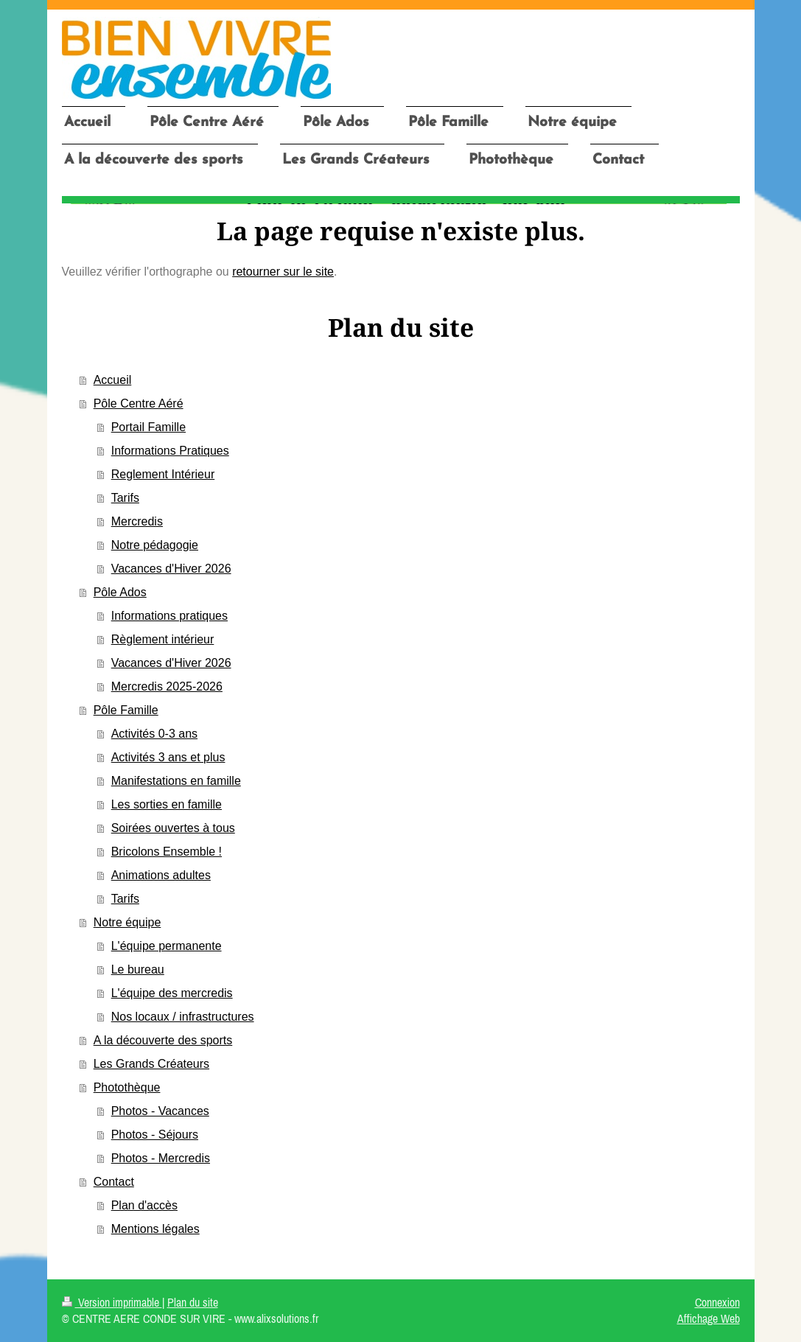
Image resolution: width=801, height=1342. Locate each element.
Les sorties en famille (166, 804)
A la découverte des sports (163, 1040)
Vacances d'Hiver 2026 (171, 568)
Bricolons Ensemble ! (166, 851)
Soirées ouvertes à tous (173, 828)
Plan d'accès (144, 1205)
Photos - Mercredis (160, 1158)
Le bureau (137, 969)
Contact (114, 1181)
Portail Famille (148, 427)
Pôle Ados (120, 592)
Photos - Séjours (154, 1134)
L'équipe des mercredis (172, 993)
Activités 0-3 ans (154, 733)
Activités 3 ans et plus (168, 757)
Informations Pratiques (170, 450)
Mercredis (137, 521)
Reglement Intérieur (163, 474)
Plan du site (192, 1302)
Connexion (717, 1302)
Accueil (113, 380)
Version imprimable (112, 1302)
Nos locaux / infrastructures (182, 1016)
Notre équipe (127, 922)
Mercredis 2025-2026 (167, 686)
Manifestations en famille (176, 781)
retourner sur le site (283, 271)
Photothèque (127, 1087)
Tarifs (125, 498)
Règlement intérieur (162, 639)
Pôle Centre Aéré (138, 403)
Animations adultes (161, 875)
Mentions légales (155, 1229)
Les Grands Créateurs (151, 1064)
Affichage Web (708, 1318)
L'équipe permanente (166, 946)
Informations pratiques (169, 615)
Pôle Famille (126, 710)
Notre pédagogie (154, 545)
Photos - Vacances (160, 1111)
